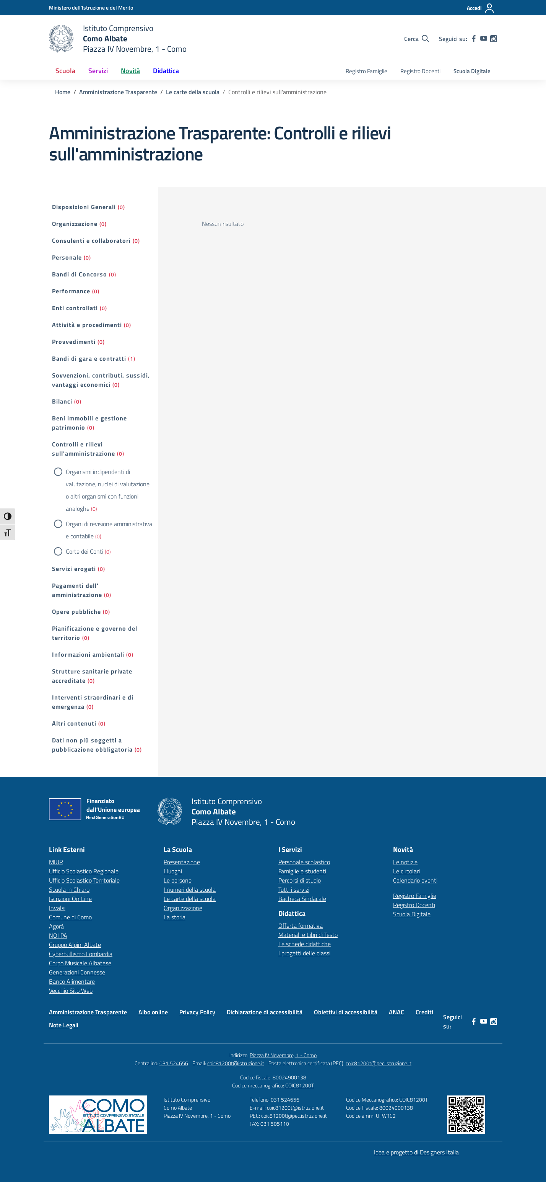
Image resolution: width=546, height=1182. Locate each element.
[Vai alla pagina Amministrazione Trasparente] (118, 91)
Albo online (153, 1012)
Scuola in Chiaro (69, 889)
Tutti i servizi (293, 889)
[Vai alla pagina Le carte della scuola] (192, 91)
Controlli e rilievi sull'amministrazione (83, 449)
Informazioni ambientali (88, 654)
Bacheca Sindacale (302, 898)
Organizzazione (75, 223)
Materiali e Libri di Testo (308, 934)
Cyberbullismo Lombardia (80, 953)
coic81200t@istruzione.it (235, 1063)
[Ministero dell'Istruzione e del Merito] (91, 7)
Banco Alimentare (72, 981)
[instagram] (493, 38)
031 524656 (173, 1063)
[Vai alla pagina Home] (62, 91)
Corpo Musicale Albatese (80, 963)
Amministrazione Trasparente (88, 1012)
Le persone (178, 880)
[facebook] (473, 38)
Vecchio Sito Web (71, 990)
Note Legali (63, 1025)
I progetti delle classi (304, 953)
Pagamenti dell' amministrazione (77, 590)
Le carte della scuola (190, 898)
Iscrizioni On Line (70, 898)
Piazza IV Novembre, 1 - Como (283, 1055)
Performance (71, 291)
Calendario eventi (415, 880)
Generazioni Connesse (77, 972)
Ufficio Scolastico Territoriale (84, 880)
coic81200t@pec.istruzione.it (378, 1063)
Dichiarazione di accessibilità (264, 1012)
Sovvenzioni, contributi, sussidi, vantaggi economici (101, 380)
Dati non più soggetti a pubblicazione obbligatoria (92, 745)
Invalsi (57, 907)
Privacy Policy (197, 1012)
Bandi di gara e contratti (89, 358)
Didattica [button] (166, 70)
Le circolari (406, 871)
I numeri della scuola (190, 889)
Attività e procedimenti (87, 324)
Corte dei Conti (84, 551)
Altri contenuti (74, 723)
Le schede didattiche (304, 943)
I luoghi (173, 871)
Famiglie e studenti (302, 871)
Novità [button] (130, 70)
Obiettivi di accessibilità (345, 1012)
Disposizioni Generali (84, 206)
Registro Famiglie (366, 71)
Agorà (56, 926)
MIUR (56, 861)
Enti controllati (75, 307)
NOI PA (58, 935)
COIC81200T (299, 1085)
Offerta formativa (300, 925)
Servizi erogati (74, 568)
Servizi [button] (98, 70)
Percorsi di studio (299, 880)
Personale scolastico (304, 861)
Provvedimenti (74, 341)
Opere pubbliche (76, 611)
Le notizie (405, 861)
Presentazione (182, 861)
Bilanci (62, 401)
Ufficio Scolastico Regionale (84, 871)
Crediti (424, 1012)
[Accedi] (481, 8)
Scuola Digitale (472, 71)
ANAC (396, 1012)
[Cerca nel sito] (416, 39)
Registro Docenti (420, 71)
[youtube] (483, 38)
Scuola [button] (65, 70)
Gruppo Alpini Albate (75, 944)
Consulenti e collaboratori (91, 240)
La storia (174, 917)
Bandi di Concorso (79, 274)
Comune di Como (70, 917)
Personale (67, 257)
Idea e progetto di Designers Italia (416, 1152)
